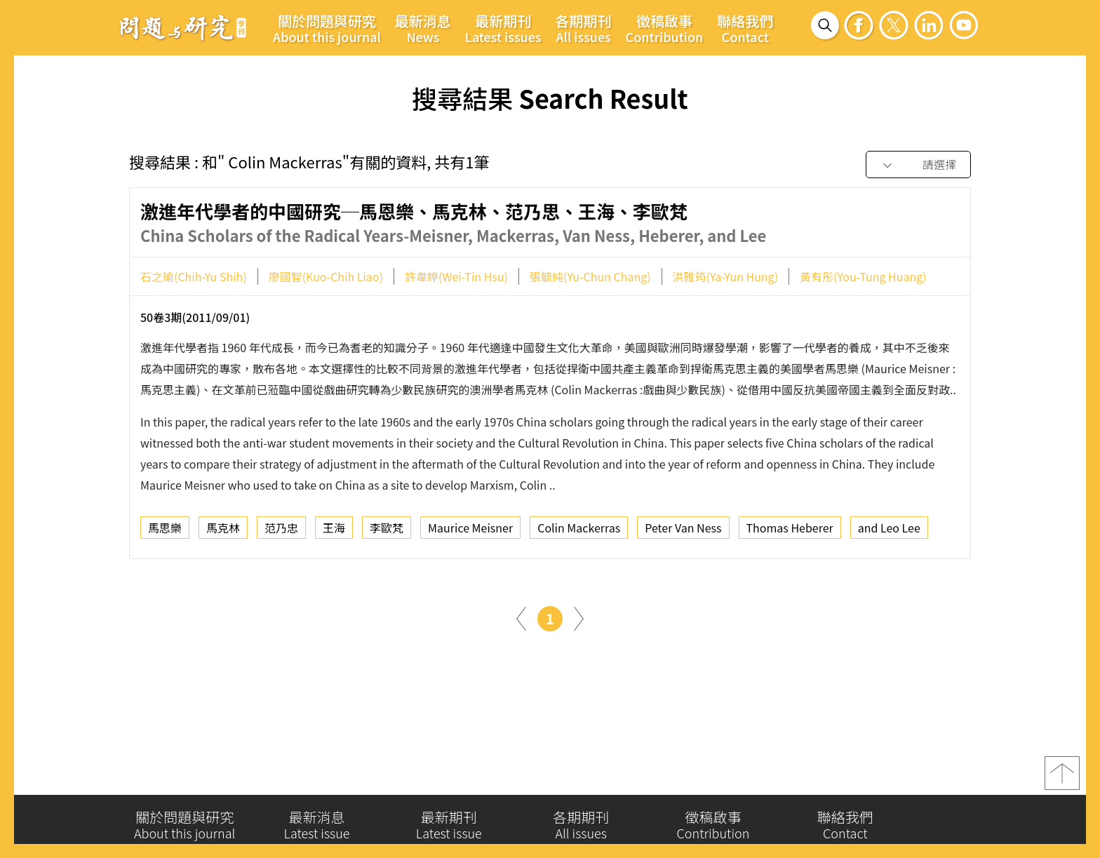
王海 (334, 531)
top (1062, 778)
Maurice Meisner (470, 531)
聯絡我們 (745, 28)
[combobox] (918, 165)
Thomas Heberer (789, 531)
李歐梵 (386, 531)
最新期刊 (503, 28)
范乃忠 (281, 531)
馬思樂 (165, 531)
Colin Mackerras (578, 531)
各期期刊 (584, 28)
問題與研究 (183, 27)
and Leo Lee (889, 531)
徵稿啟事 (665, 28)
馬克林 (223, 531)
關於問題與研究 (327, 28)
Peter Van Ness (683, 531)
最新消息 (423, 28)
